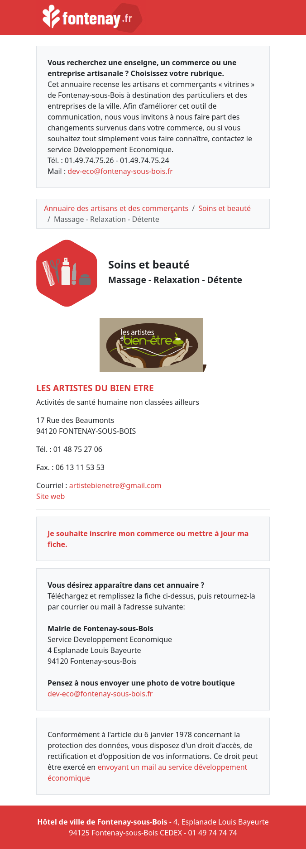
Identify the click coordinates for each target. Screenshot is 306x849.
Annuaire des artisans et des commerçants (116, 208)
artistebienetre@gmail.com (115, 485)
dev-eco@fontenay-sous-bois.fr (119, 171)
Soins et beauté (224, 208)
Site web (50, 496)
